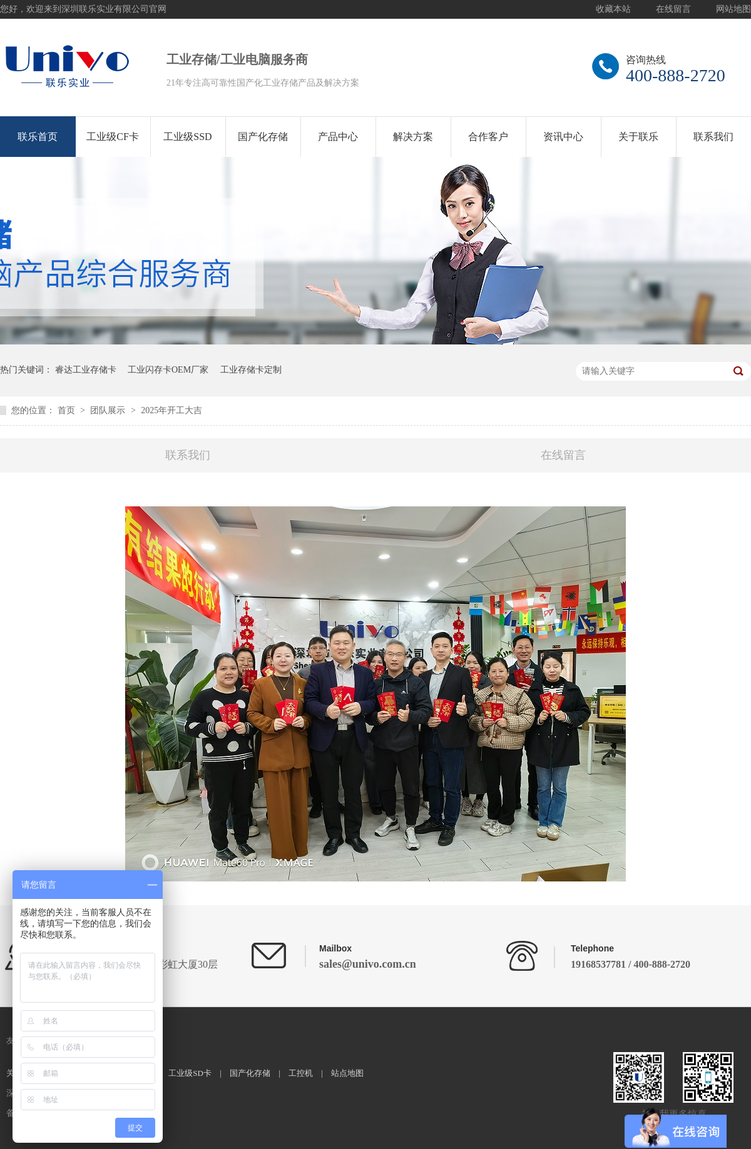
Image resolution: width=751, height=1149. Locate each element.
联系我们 (713, 136)
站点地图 (347, 1073)
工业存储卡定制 (251, 369)
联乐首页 (38, 136)
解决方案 (413, 136)
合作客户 (488, 136)
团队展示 (109, 410)
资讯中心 (563, 136)
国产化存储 (263, 136)
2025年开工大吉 (171, 410)
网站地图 (733, 9)
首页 (68, 410)
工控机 (301, 1073)
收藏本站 (613, 9)
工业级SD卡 (190, 1073)
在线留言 (673, 9)
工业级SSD (187, 136)
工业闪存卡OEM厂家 (168, 369)
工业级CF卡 (112, 136)
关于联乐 (638, 136)
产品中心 (338, 136)
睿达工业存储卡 (85, 369)
